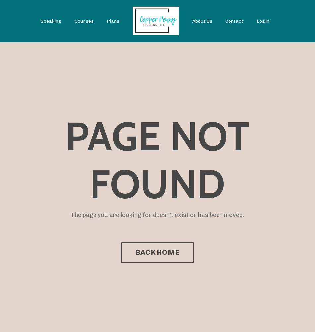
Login (263, 21)
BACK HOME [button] (157, 252)
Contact (234, 21)
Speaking (51, 21)
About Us (202, 21)
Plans (113, 21)
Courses (84, 21)
